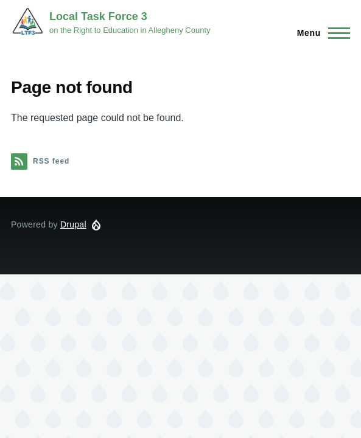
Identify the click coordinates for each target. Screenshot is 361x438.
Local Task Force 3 (98, 16)
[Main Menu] (320, 33)
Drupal (73, 224)
